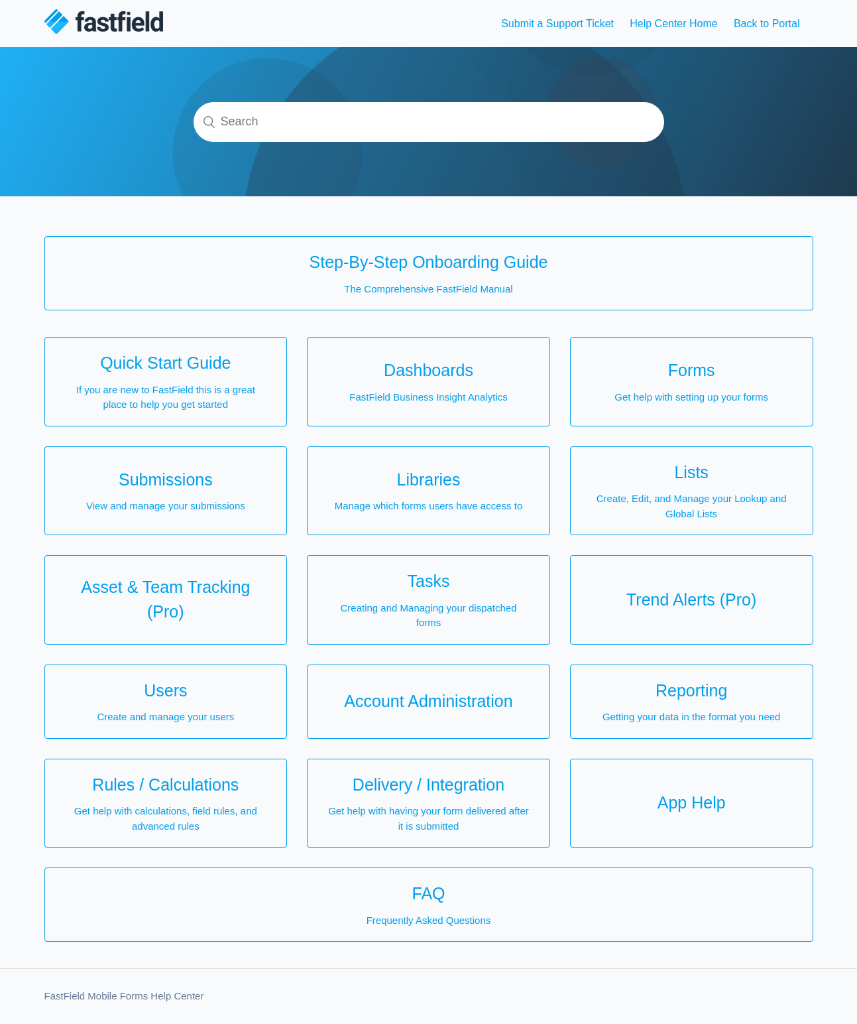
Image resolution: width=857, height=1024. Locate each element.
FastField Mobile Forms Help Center (124, 995)
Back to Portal (767, 23)
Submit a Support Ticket (557, 23)
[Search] (429, 122)
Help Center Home (674, 23)
